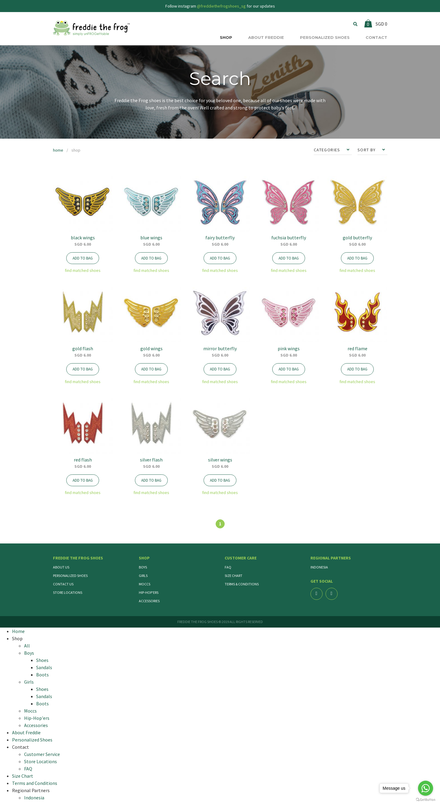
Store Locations (67, 592)
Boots (42, 675)
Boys (143, 567)
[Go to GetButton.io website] (425, 800)
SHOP (226, 37)
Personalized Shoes (70, 575)
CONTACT (376, 37)
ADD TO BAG (83, 258)
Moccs (144, 584)
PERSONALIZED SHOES (325, 37)
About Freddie (26, 732)
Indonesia (319, 567)
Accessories (149, 601)
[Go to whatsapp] (425, 788)
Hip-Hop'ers (148, 592)
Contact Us (63, 584)
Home (18, 631)
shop (75, 150)
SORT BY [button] (367, 150)
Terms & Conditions (242, 584)
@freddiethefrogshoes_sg (221, 6)
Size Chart (233, 575)
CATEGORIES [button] (328, 150)
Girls (143, 575)
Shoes (42, 660)
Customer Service (42, 754)
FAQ (228, 567)
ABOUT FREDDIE (266, 37)
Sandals (44, 667)
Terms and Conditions (34, 783)
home (58, 150)
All (27, 646)
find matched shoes (83, 270)
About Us (61, 567)
